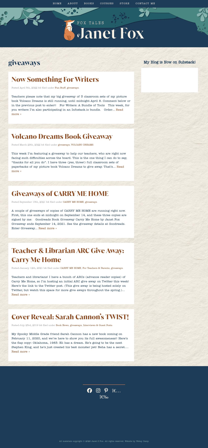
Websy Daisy (142, 441)
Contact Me (145, 4)
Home (57, 4)
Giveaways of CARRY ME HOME (60, 193)
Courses (107, 4)
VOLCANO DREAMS (82, 145)
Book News (62, 325)
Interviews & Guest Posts (97, 325)
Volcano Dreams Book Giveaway (62, 136)
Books (89, 4)
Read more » (48, 228)
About (73, 4)
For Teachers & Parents (96, 268)
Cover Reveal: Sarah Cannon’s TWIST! (70, 316)
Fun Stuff (60, 88)
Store (125, 4)
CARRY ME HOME (73, 202)
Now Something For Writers (55, 79)
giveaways (73, 88)
